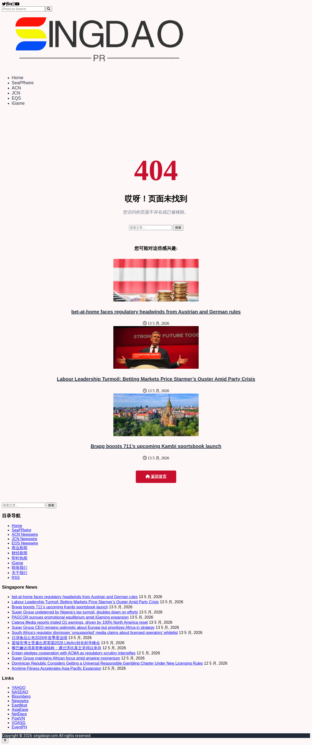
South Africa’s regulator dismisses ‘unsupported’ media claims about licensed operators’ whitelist (95, 633)
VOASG (19, 723)
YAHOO (19, 688)
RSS (16, 577)
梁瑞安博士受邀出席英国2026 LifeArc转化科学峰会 (56, 643)
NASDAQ (20, 692)
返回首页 (156, 476)
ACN (16, 87)
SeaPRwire (23, 82)
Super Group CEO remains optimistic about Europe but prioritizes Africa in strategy (83, 627)
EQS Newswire (25, 543)
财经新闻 (19, 553)
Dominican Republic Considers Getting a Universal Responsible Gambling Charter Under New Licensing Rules (107, 663)
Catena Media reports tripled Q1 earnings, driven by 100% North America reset (80, 622)
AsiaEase (20, 709)
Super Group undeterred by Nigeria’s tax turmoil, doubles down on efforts (75, 612)
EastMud (19, 705)
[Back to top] (5, 740)
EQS (16, 98)
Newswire (20, 701)
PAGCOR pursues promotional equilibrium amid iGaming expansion (70, 617)
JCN (16, 93)
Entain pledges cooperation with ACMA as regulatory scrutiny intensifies (74, 653)
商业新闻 (19, 548)
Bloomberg (21, 696)
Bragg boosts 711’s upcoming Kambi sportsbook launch (156, 446)
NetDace (19, 714)
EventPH (19, 727)
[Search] (48, 8)
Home (17, 77)
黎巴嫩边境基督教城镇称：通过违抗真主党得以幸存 (56, 648)
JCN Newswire (24, 539)
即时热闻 (19, 558)
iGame (18, 103)
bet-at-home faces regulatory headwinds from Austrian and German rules (156, 311)
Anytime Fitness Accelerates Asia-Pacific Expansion (56, 668)
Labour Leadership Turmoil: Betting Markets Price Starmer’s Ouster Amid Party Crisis (156, 379)
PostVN (18, 718)
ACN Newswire (25, 534)
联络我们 (19, 568)
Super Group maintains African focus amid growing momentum (66, 658)
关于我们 (19, 573)
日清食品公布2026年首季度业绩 (39, 638)
